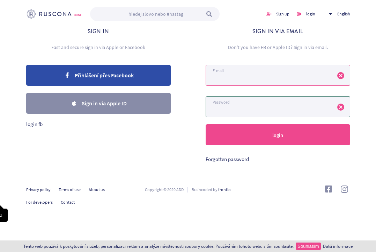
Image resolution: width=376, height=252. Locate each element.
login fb (34, 124)
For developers (39, 202)
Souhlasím (308, 246)
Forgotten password (227, 159)
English (343, 13)
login (310, 13)
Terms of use (70, 189)
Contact (68, 202)
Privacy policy (38, 189)
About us (97, 189)
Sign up (282, 13)
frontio (224, 189)
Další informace (338, 246)
